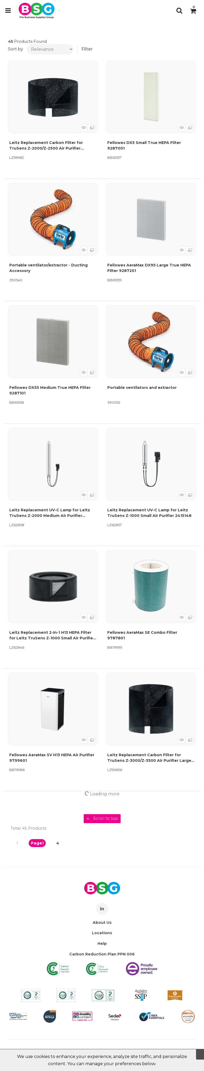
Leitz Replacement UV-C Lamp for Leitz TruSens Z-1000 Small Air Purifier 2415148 (149, 513)
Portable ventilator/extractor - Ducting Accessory (48, 268)
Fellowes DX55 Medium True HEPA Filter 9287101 (50, 390)
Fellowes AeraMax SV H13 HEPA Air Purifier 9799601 (51, 758)
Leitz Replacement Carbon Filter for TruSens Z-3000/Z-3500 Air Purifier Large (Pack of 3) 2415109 (149, 758)
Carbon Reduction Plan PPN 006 (102, 954)
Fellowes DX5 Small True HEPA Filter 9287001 (144, 145)
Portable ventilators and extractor (142, 387)
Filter (87, 49)
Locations (102, 932)
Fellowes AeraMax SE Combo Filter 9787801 (142, 635)
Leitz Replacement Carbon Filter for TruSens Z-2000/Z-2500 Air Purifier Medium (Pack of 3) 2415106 (46, 145)
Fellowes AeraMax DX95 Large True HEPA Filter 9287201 (149, 268)
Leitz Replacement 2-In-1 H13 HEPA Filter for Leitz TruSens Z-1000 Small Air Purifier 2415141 (52, 635)
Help (102, 943)
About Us (102, 922)
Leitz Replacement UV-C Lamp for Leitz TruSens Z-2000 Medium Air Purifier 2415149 (49, 513)
